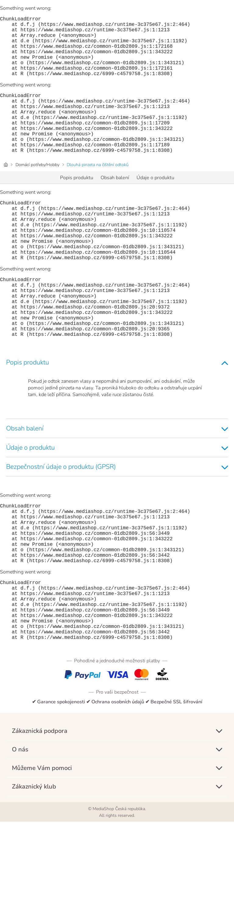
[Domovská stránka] (6, 191)
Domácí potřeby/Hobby (37, 191)
